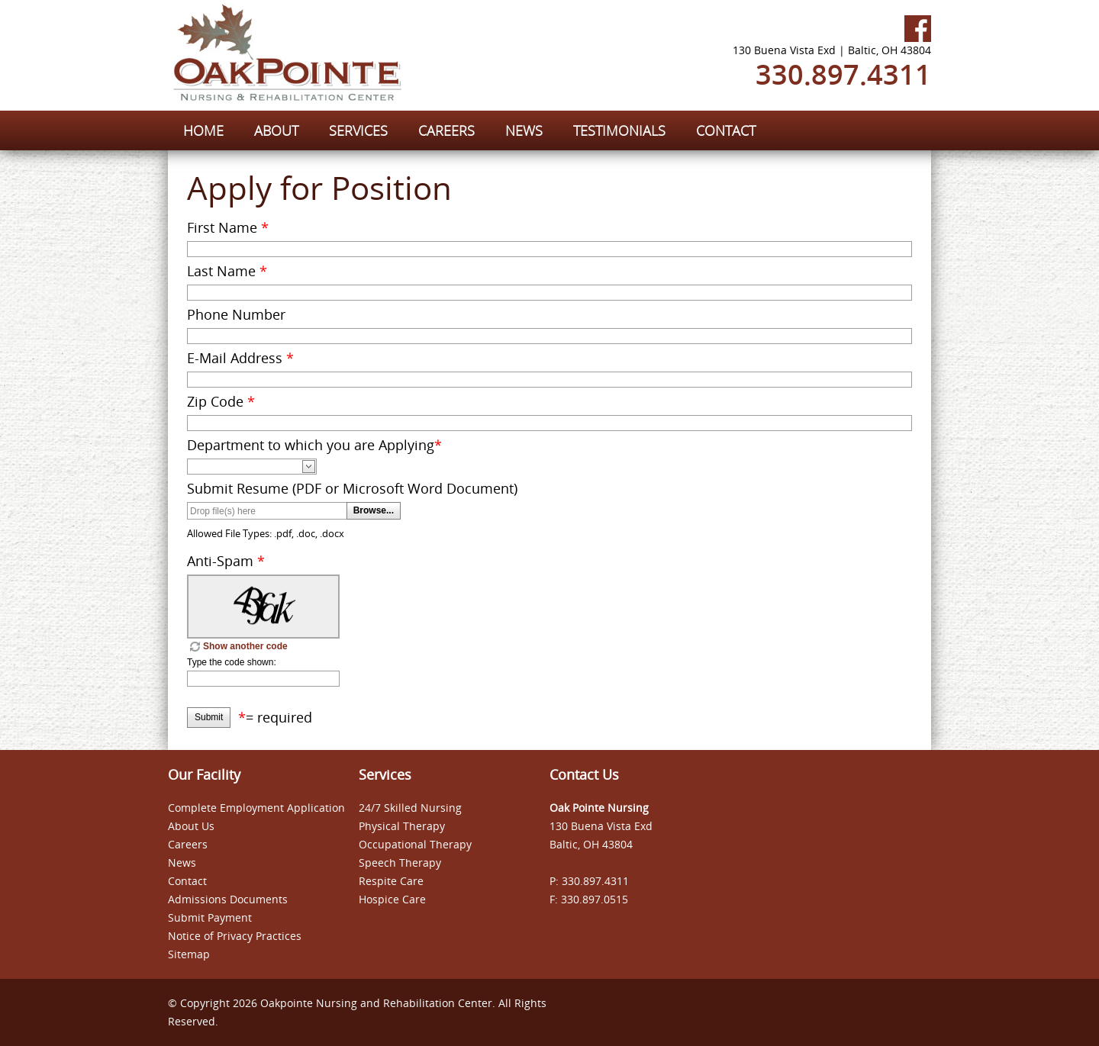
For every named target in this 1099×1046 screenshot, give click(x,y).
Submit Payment (210, 917)
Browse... (373, 510)
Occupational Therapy (415, 844)
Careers (188, 844)
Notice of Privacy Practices (234, 936)
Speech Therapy (400, 862)
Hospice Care (392, 899)
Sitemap (189, 954)
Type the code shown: (231, 662)
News (182, 862)
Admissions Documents (228, 899)
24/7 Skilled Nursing (410, 807)
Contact (187, 881)
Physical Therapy (402, 826)
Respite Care (391, 881)
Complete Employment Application (256, 807)
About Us (191, 826)
